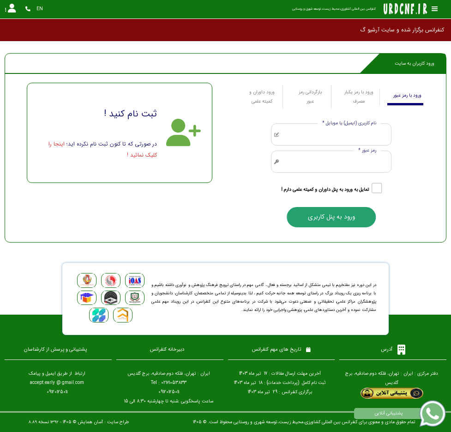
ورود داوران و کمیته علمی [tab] (262, 97)
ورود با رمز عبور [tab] (407, 95)
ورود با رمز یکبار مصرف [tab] (358, 97)
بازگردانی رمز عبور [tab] (310, 97)
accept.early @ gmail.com (57, 382)
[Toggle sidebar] (434, 9)
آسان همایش (90, 422)
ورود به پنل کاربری (331, 217)
